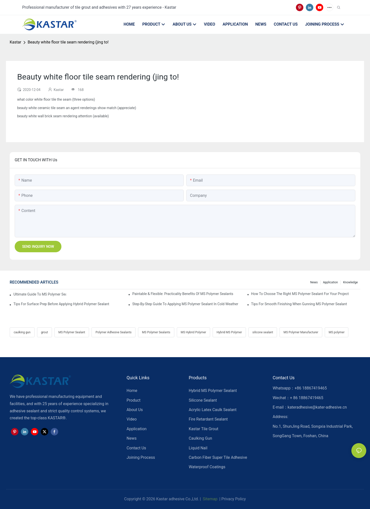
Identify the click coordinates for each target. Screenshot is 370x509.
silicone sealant (262, 332)
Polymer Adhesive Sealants (113, 332)
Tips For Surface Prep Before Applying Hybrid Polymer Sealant (61, 304)
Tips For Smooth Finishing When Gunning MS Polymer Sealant (299, 304)
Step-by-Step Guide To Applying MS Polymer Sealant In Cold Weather (185, 304)
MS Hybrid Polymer (193, 332)
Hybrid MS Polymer (229, 332)
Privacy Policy (233, 499)
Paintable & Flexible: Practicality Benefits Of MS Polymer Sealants (182, 294)
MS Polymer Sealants (156, 332)
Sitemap (210, 499)
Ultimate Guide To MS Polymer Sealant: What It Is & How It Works (39, 294)
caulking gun (22, 332)
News (314, 282)
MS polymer (337, 332)
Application (330, 282)
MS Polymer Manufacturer (300, 332)
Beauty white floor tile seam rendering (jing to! (68, 42)
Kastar (15, 42)
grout (44, 332)
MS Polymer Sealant (71, 332)
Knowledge (350, 282)
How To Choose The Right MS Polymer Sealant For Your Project (300, 294)
